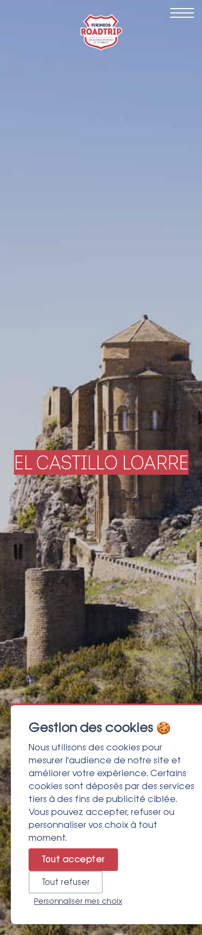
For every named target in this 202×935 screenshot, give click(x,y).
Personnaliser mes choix (78, 901)
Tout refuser (65, 882)
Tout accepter (73, 859)
